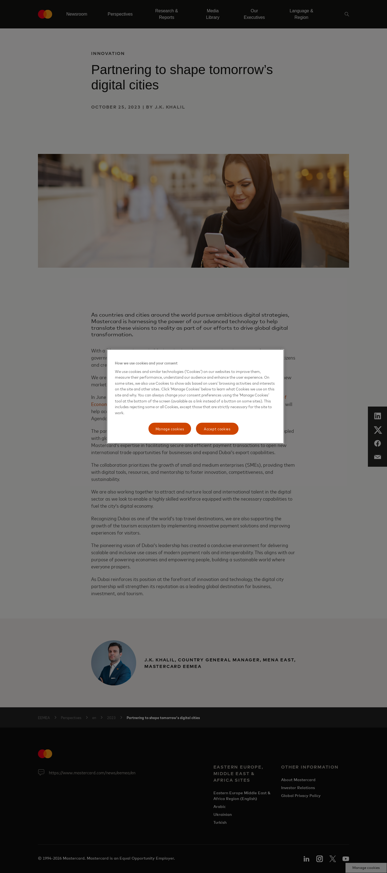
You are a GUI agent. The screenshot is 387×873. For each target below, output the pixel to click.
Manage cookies (170, 428)
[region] (195, 396)
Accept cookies (217, 428)
